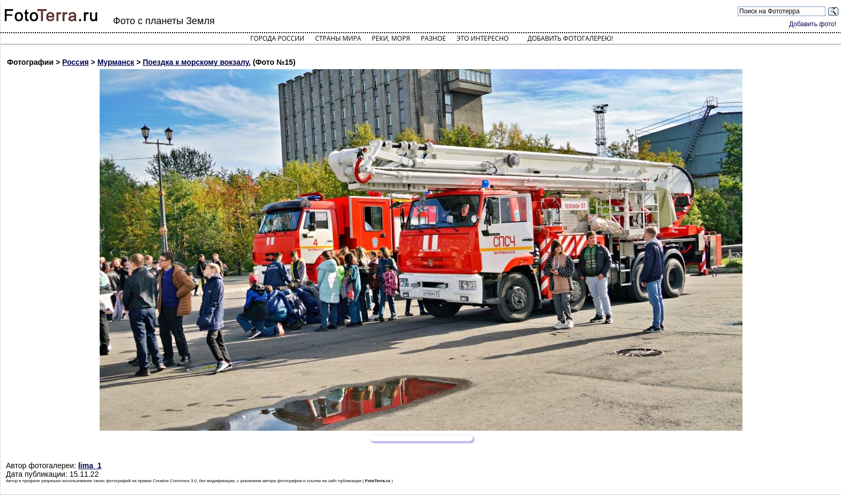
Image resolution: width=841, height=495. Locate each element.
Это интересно (482, 38)
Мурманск (115, 62)
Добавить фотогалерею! (570, 38)
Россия (75, 62)
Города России (277, 38)
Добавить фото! (812, 24)
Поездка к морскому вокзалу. (196, 62)
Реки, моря (391, 38)
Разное (433, 38)
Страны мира (338, 38)
